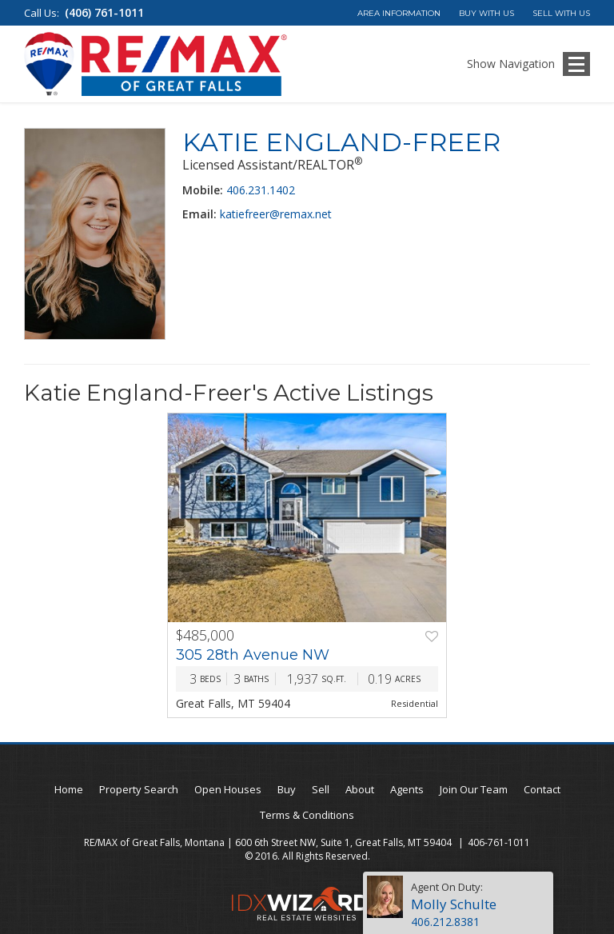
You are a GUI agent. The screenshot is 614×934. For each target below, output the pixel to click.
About (359, 789)
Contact (542, 789)
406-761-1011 (499, 842)
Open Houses (227, 789)
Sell (320, 789)
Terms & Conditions (307, 815)
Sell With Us (561, 13)
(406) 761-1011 (104, 12)
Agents (407, 789)
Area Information (399, 13)
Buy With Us (486, 13)
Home (68, 789)
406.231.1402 (260, 190)
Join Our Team (474, 789)
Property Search (138, 789)
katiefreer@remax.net (276, 214)
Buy (286, 789)
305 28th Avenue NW (252, 655)
